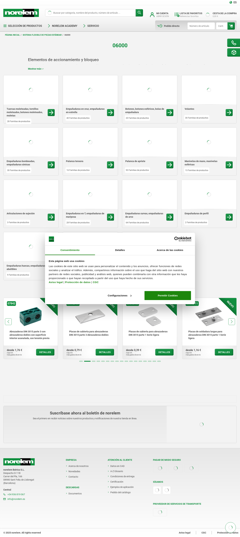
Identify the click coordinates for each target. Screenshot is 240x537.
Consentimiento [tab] (70, 250)
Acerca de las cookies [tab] (170, 250)
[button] (81, 361)
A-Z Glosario (116, 471)
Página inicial (12, 35)
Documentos (75, 493)
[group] (30, 328)
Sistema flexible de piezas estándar (42, 35)
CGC (96, 282)
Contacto (73, 476)
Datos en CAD (117, 466)
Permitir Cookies (168, 295)
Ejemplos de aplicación (122, 487)
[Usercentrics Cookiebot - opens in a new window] (176, 239)
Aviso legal (56, 282)
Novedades (74, 471)
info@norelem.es (14, 499)
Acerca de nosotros (78, 466)
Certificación (116, 481)
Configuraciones (119, 295)
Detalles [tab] (120, 250)
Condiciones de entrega (122, 476)
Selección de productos (22, 26)
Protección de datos (77, 282)
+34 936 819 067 (14, 494)
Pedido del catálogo (120, 492)
